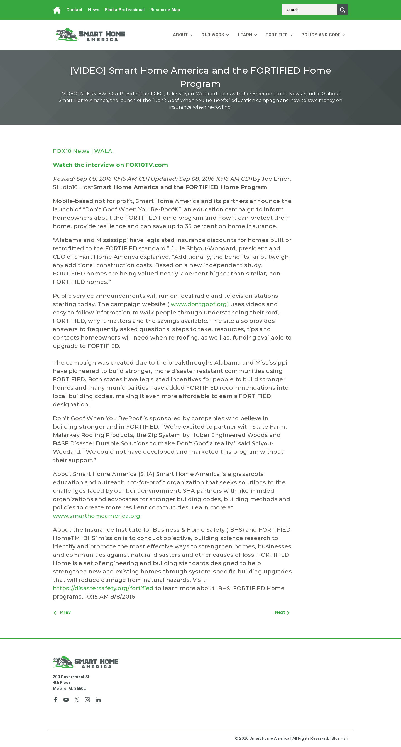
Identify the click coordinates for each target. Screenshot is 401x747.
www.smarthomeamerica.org (96, 515)
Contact (74, 9)
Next (282, 612)
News (93, 9)
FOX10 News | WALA (82, 151)
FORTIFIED (279, 34)
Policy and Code (323, 34)
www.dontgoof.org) (200, 304)
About (183, 34)
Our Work (215, 34)
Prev (62, 612)
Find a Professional (125, 9)
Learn (247, 34)
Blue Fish (340, 738)
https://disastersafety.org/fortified (103, 588)
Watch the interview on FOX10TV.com (110, 165)
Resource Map (165, 9)
